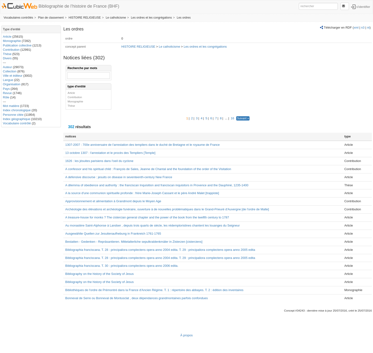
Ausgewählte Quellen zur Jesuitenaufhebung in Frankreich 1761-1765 (113, 233)
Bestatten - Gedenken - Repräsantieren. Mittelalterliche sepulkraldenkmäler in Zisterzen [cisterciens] (133, 241)
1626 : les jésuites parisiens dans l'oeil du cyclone (99, 161)
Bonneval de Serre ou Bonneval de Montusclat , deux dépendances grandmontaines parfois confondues (136, 298)
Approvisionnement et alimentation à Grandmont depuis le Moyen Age (113, 201)
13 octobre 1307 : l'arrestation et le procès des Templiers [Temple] (110, 153)
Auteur (7, 67)
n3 (362, 27)
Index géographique (16, 119)
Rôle (6, 97)
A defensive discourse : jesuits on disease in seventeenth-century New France (118, 177)
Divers (7, 58)
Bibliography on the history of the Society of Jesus (99, 274)
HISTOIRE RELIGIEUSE (85, 17)
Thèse (7, 54)
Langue (8, 80)
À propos (186, 335)
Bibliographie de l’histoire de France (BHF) (79, 6)
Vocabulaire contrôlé (17, 123)
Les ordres (184, 17)
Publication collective (17, 45)
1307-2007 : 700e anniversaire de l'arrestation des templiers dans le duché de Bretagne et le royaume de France (142, 144)
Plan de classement (51, 17)
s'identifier (363, 6)
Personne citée (13, 114)
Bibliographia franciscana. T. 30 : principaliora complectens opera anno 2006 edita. (121, 265)
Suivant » (243, 118)
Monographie (12, 41)
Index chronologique (17, 110)
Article (7, 36)
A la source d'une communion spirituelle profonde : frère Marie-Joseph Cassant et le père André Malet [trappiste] (142, 193)
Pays (6, 89)
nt (368, 27)
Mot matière (11, 106)
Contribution (11, 49)
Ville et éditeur (13, 75)
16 (232, 118)
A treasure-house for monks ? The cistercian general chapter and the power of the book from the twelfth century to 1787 (147, 217)
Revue (7, 93)
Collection (9, 71)
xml (356, 27)
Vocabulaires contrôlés (18, 17)
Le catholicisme (116, 17)
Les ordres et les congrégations (151, 17)
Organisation (11, 84)
